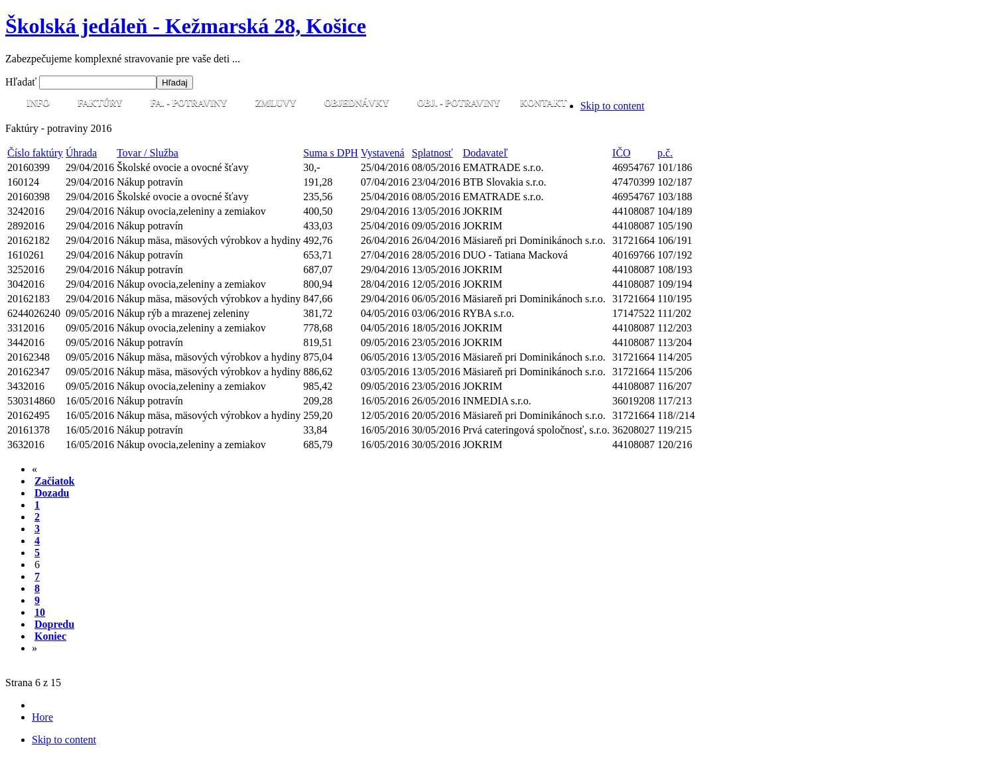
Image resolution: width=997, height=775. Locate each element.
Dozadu (51, 493)
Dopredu (54, 624)
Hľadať (22, 82)
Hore (42, 717)
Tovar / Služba (147, 152)
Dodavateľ (485, 152)
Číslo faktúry (35, 152)
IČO (621, 152)
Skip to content (612, 105)
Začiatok (54, 481)
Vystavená (383, 152)
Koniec (50, 636)
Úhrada (81, 152)
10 (39, 612)
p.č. (665, 152)
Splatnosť (432, 152)
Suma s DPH (330, 152)
